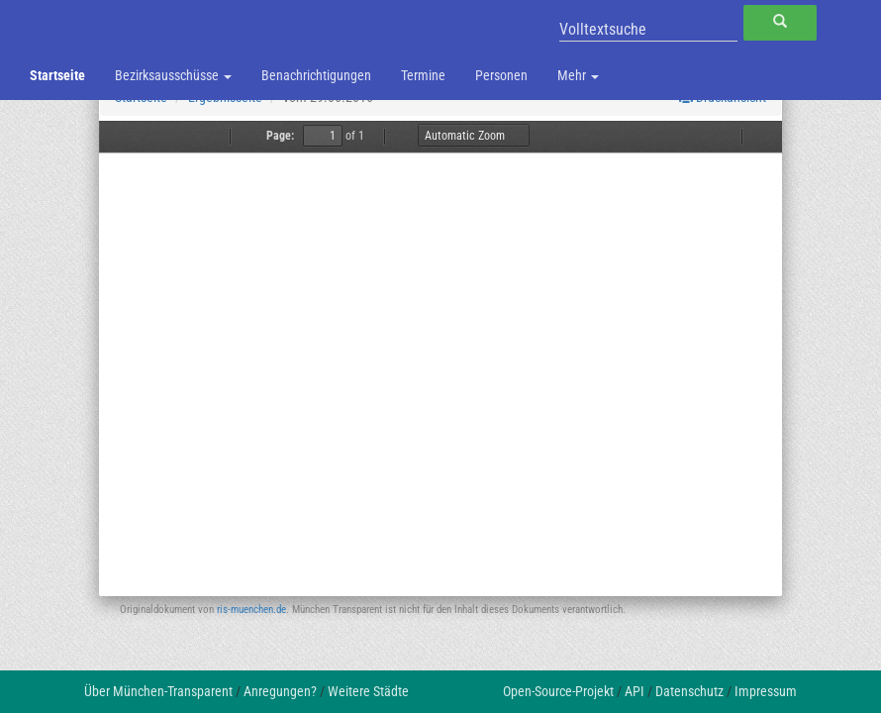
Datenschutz (689, 691)
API (634, 691)
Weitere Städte (368, 691)
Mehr (578, 75)
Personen (501, 75)
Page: (280, 136)
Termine (423, 75)
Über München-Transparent (158, 691)
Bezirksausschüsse (173, 75)
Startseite (57, 75)
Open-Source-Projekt (558, 691)
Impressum (765, 691)
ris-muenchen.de (251, 609)
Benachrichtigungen (316, 75)
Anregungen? (280, 691)
